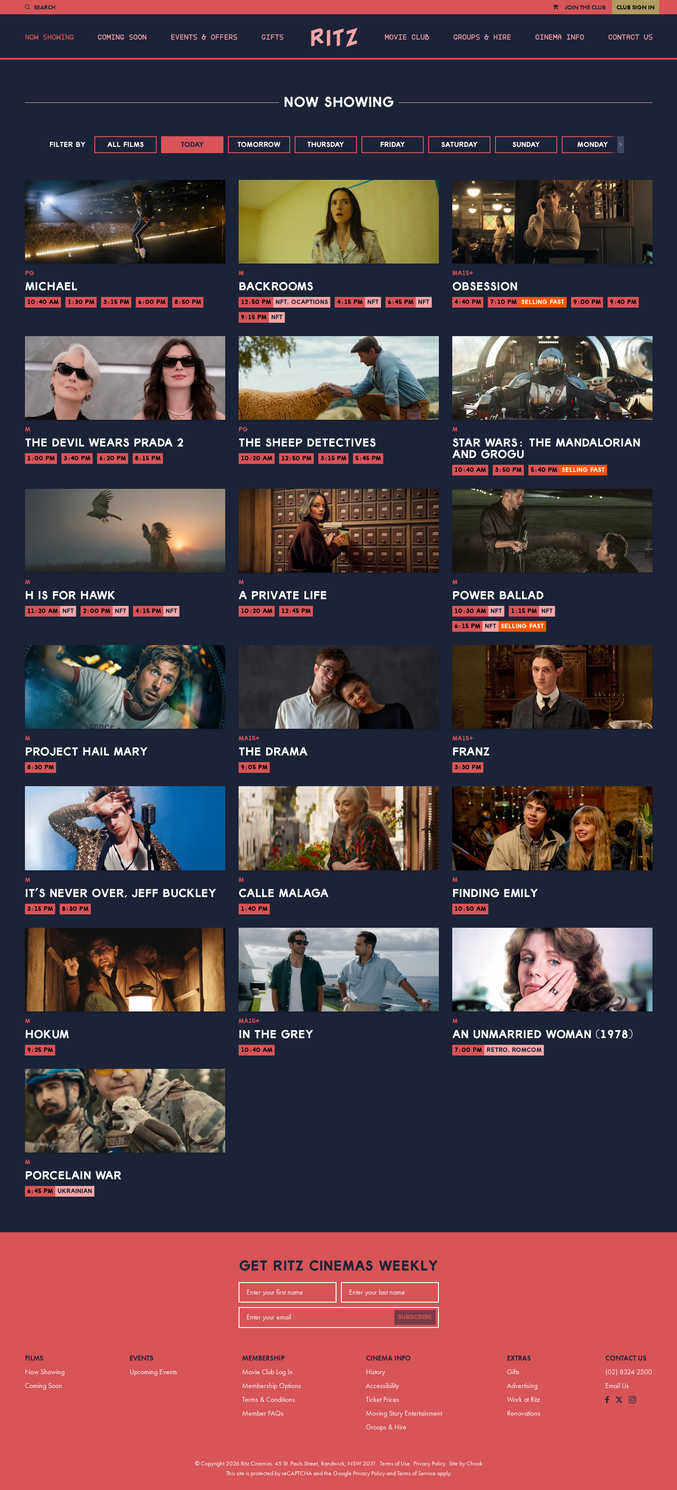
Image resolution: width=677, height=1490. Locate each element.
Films (34, 1358)
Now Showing (49, 37)
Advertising (522, 1385)
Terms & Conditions (268, 1399)
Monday (592, 144)
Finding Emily (495, 893)
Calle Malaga (283, 893)
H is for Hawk (70, 595)
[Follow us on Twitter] (619, 1400)
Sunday (526, 144)
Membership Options (271, 1385)
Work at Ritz (523, 1399)
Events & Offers (203, 37)
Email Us (617, 1385)
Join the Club (585, 7)
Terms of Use (395, 1463)
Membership (263, 1358)
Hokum (47, 1034)
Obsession (485, 286)
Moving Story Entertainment (404, 1413)
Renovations (523, 1413)
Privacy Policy (429, 1463)
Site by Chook (465, 1463)
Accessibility (382, 1385)
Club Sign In (635, 7)
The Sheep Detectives (307, 443)
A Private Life (283, 595)
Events (142, 1358)
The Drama (273, 752)
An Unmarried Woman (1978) (542, 1034)
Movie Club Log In (267, 1371)
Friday (392, 144)
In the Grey (276, 1034)
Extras (519, 1358)
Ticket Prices (382, 1399)
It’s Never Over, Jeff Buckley (120, 893)
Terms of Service (416, 1473)
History (375, 1371)
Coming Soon (121, 37)
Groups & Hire (482, 37)
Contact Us (630, 37)
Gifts (272, 37)
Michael (51, 286)
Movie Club (407, 37)
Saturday (459, 144)
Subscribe (415, 1317)
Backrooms (276, 286)
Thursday (325, 144)
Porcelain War (73, 1175)
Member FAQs (263, 1413)
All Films (125, 144)
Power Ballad (498, 595)
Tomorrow (258, 144)
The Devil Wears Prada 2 (104, 443)
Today (192, 144)
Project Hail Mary (86, 752)
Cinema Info (559, 37)
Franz (471, 752)
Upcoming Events (153, 1371)
